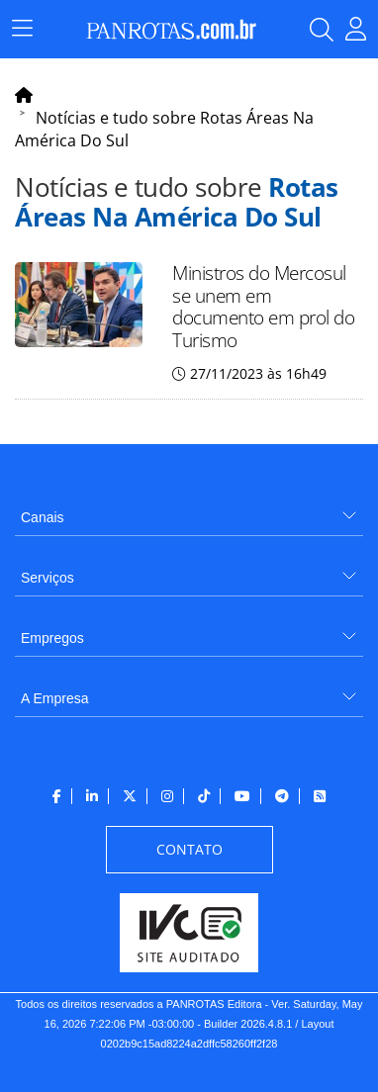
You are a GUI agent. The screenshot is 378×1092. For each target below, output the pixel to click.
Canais (42, 517)
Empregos (52, 638)
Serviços (47, 578)
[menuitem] (189, 510)
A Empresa (54, 698)
